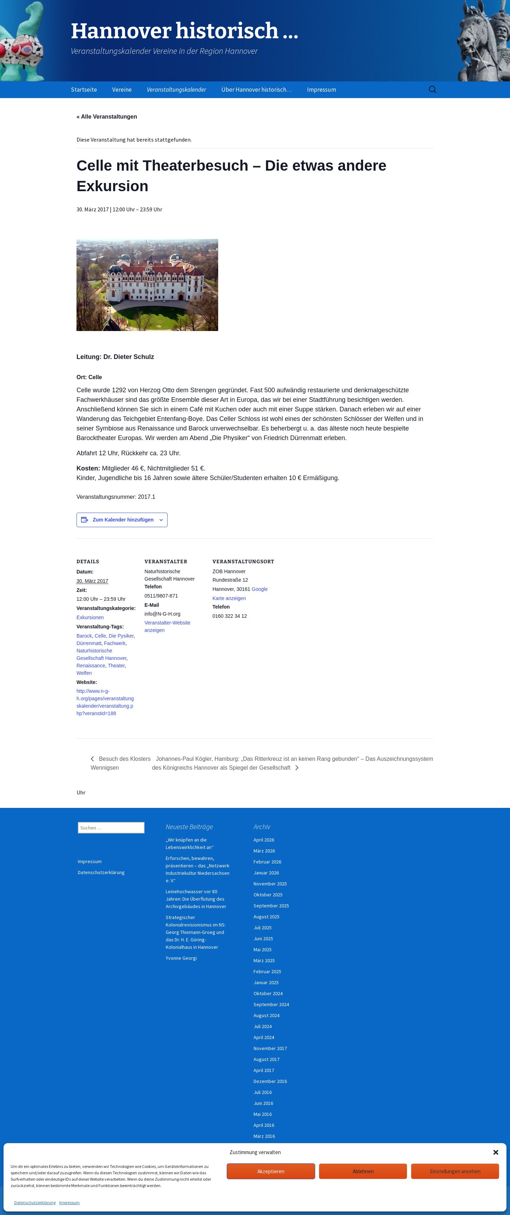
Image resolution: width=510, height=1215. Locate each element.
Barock (84, 636)
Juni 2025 (263, 938)
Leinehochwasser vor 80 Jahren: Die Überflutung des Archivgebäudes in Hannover (196, 898)
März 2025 (264, 960)
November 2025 (270, 883)
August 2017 (266, 1059)
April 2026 (264, 840)
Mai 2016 (263, 1114)
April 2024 (264, 1037)
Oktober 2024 (268, 993)
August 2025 (266, 916)
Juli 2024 (263, 1026)
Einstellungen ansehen (455, 1171)
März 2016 (264, 1136)
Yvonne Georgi (181, 958)
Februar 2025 (267, 971)
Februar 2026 (267, 862)
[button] (495, 1152)
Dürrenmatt (88, 643)
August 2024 (266, 1015)
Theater (116, 665)
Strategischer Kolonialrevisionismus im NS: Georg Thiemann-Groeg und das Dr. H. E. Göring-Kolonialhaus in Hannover (196, 932)
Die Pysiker (121, 636)
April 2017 (264, 1070)
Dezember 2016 (270, 1081)
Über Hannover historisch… (256, 89)
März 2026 (264, 851)
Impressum (69, 1202)
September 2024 (271, 1004)
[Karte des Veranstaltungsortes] (317, 587)
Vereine (122, 89)
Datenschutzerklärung (35, 1202)
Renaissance (90, 665)
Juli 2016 (263, 1092)
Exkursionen (90, 617)
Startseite (84, 89)
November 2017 (270, 1048)
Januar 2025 (266, 982)
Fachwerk (115, 643)
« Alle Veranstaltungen (106, 117)
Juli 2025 (263, 927)
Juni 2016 (263, 1103)
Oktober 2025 (268, 894)
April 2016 (264, 1125)
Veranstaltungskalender (176, 89)
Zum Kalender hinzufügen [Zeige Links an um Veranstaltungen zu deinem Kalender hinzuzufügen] (123, 520)
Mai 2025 (263, 949)
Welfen (84, 673)
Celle (100, 636)
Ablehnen (363, 1171)
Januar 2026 (266, 872)
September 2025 (271, 905)
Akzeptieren (270, 1171)
